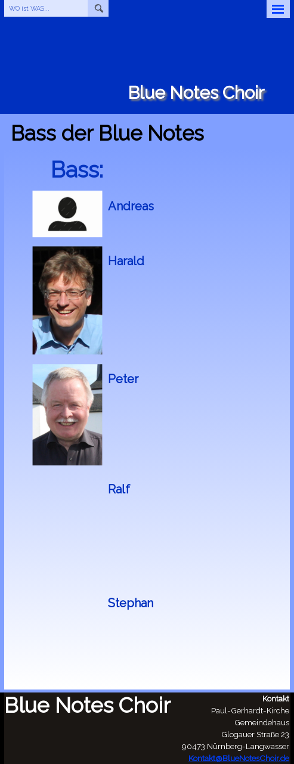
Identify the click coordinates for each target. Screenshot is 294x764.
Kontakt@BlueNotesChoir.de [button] (238, 758)
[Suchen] (98, 8)
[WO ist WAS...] (46, 8)
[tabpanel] (196, 206)
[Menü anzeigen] (278, 9)
